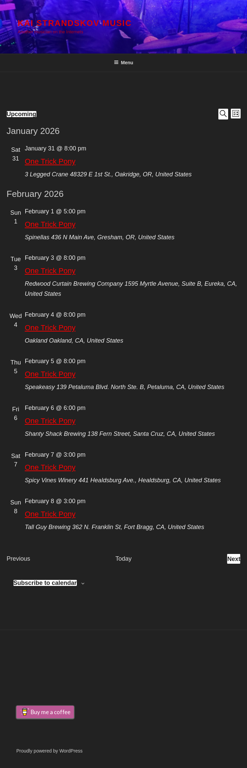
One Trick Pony (50, 161)
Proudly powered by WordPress (50, 751)
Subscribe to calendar (45, 583)
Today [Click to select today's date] (123, 558)
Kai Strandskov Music (75, 23)
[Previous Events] (18, 559)
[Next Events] (233, 559)
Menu (123, 62)
